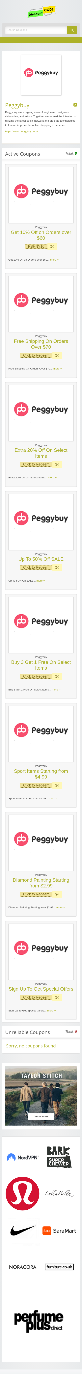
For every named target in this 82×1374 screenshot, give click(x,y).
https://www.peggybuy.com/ (21, 131)
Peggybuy (41, 227)
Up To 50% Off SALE (41, 559)
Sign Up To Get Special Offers (41, 989)
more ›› (54, 259)
